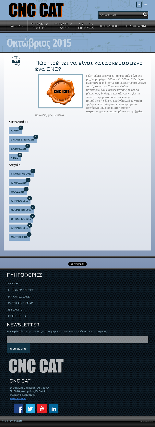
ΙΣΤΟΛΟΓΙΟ (109, 26)
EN (145, 4)
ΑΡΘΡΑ (16, 129)
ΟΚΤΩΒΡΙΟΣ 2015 (22, 217)
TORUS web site (146, 421)
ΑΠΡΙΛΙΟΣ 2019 (20, 199)
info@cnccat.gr (18, 398)
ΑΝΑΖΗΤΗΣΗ (108, 14)
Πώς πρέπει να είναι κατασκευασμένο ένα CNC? (89, 65)
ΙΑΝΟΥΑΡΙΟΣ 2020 (22, 172)
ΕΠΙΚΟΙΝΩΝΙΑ (135, 26)
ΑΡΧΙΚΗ (17, 26)
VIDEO (16, 156)
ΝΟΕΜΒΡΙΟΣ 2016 (22, 208)
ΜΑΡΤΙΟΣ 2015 (20, 236)
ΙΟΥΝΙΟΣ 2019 (20, 181)
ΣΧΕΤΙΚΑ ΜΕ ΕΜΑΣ (86, 26)
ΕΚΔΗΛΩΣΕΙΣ (20, 147)
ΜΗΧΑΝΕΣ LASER (63, 26)
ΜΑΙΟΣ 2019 (19, 190)
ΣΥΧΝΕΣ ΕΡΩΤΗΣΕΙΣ (24, 138)
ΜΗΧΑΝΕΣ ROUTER (39, 26)
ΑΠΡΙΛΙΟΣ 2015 (20, 227)
